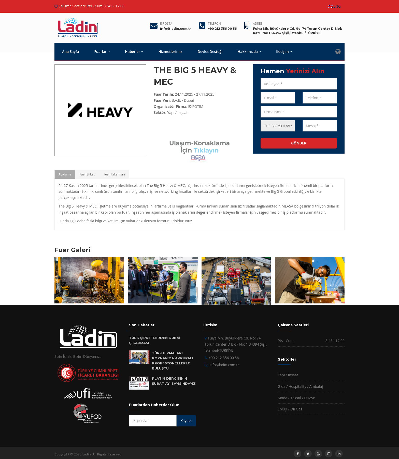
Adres (257, 23)
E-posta (166, 23)
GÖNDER (298, 143)
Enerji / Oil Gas (290, 409)
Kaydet (186, 420)
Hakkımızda (249, 51)
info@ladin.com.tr (224, 364)
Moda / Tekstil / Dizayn (296, 397)
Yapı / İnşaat (288, 375)
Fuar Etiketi (87, 174)
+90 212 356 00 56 (224, 357)
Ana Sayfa (70, 51)
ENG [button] (334, 6)
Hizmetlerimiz (170, 51)
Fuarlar (102, 51)
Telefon (214, 23)
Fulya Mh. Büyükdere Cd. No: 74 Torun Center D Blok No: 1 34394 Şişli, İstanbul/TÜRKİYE (236, 344)
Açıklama (65, 174)
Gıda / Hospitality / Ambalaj (300, 386)
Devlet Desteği (209, 51)
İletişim (284, 51)
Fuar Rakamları (114, 174)
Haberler (134, 51)
